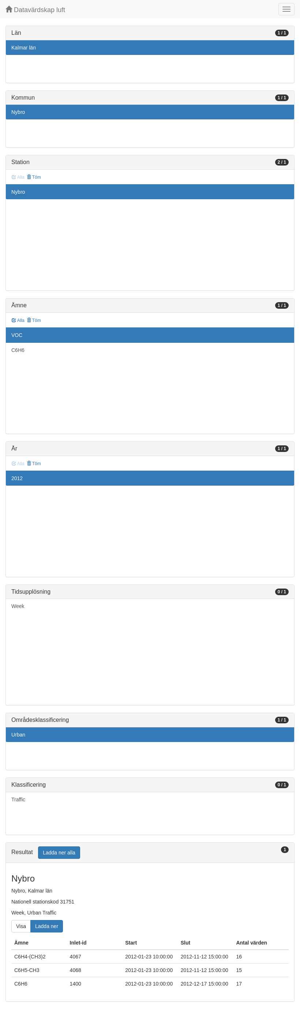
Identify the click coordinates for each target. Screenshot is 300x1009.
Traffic (18, 799)
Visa (21, 926)
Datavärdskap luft (35, 10)
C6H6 (18, 350)
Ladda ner (46, 926)
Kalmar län (23, 48)
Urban (18, 735)
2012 (17, 478)
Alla (18, 320)
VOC (16, 335)
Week (18, 606)
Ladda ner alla (59, 853)
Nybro (18, 112)
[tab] (150, 853)
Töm (34, 177)
